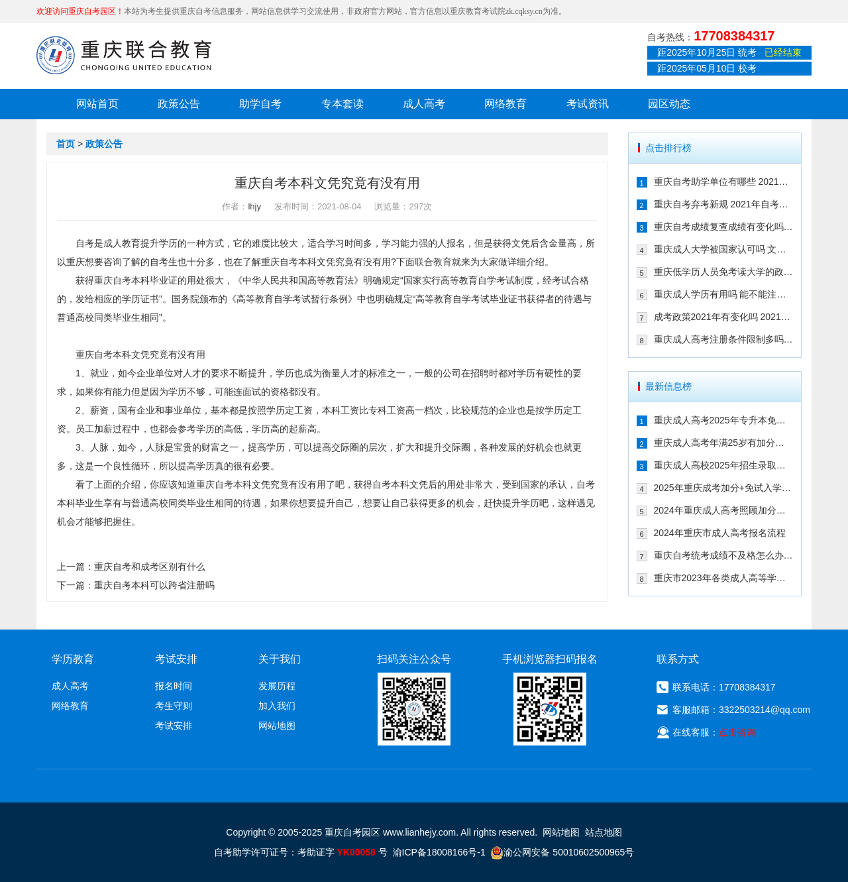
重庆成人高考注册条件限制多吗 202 (724, 339)
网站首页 (97, 103)
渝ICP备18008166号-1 (439, 852)
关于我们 (279, 659)
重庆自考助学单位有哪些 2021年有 (724, 181)
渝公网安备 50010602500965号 (562, 852)
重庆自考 (279, 261)
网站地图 (276, 725)
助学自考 (260, 103)
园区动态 (669, 103)
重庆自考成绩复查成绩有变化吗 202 (724, 226)
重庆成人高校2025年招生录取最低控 (724, 465)
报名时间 (173, 686)
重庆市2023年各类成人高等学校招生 (724, 578)
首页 (65, 143)
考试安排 (173, 725)
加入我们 (276, 705)
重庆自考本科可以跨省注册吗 (154, 585)
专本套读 (342, 103)
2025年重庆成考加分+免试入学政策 (724, 487)
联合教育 (433, 261)
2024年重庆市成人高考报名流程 (720, 532)
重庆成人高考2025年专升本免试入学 (724, 420)
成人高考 (424, 103)
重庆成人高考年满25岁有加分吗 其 (724, 442)
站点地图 (603, 832)
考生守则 (173, 705)
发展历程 (276, 686)
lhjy (254, 206)
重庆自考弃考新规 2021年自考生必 (724, 204)
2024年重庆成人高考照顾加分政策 (724, 510)
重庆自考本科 (224, 484)
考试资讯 (587, 103)
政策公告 (179, 103)
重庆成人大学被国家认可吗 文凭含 (724, 249)
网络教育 (505, 103)
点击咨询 (737, 732)
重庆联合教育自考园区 (123, 55)
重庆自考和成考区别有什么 (149, 566)
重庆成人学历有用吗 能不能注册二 (724, 294)
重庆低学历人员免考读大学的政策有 (724, 271)
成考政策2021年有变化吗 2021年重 (724, 316)
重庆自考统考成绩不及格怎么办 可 (724, 555)
